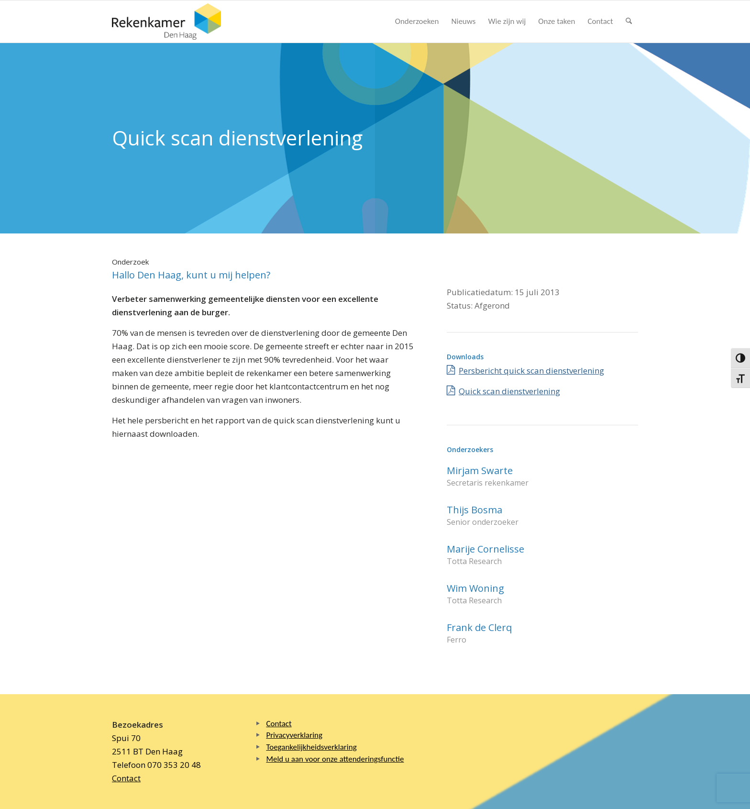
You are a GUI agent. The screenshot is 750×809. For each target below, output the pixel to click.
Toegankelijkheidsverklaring (311, 747)
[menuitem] (417, 21)
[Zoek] (628, 21)
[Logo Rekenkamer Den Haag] (166, 21)
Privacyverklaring (294, 735)
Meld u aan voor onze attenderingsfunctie (335, 759)
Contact (126, 778)
